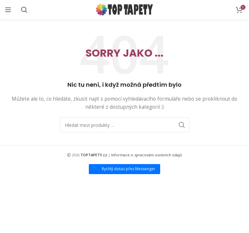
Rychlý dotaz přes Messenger (128, 169)
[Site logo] (125, 9)
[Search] (24, 9)
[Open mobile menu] (8, 9)
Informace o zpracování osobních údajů (146, 154)
